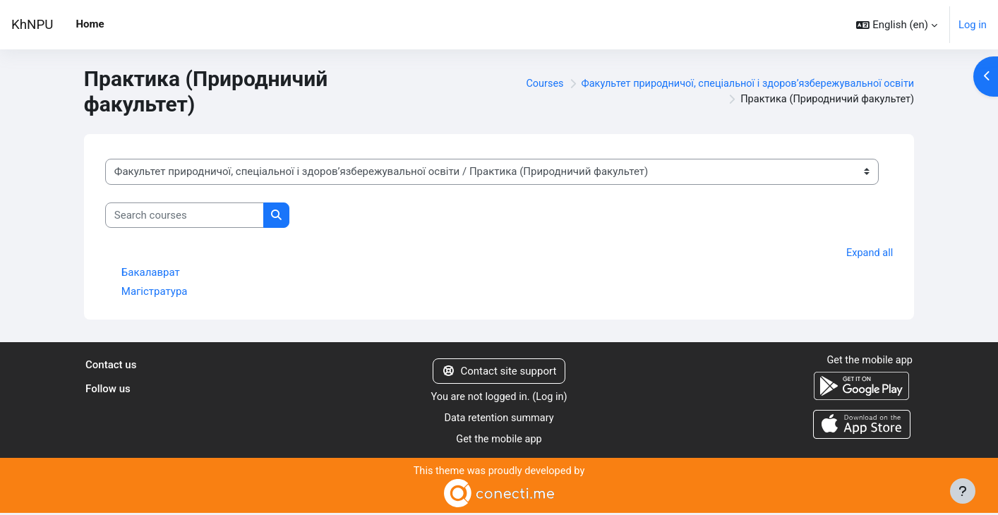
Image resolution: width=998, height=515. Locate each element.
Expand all (869, 253)
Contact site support (499, 371)
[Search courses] (184, 215)
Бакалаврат (150, 273)
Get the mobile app (499, 441)
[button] (896, 24)
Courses (531, 84)
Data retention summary (499, 419)
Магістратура (154, 292)
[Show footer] (962, 491)
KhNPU (32, 24)
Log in (972, 24)
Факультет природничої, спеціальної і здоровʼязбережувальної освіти (741, 84)
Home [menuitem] (90, 24)
